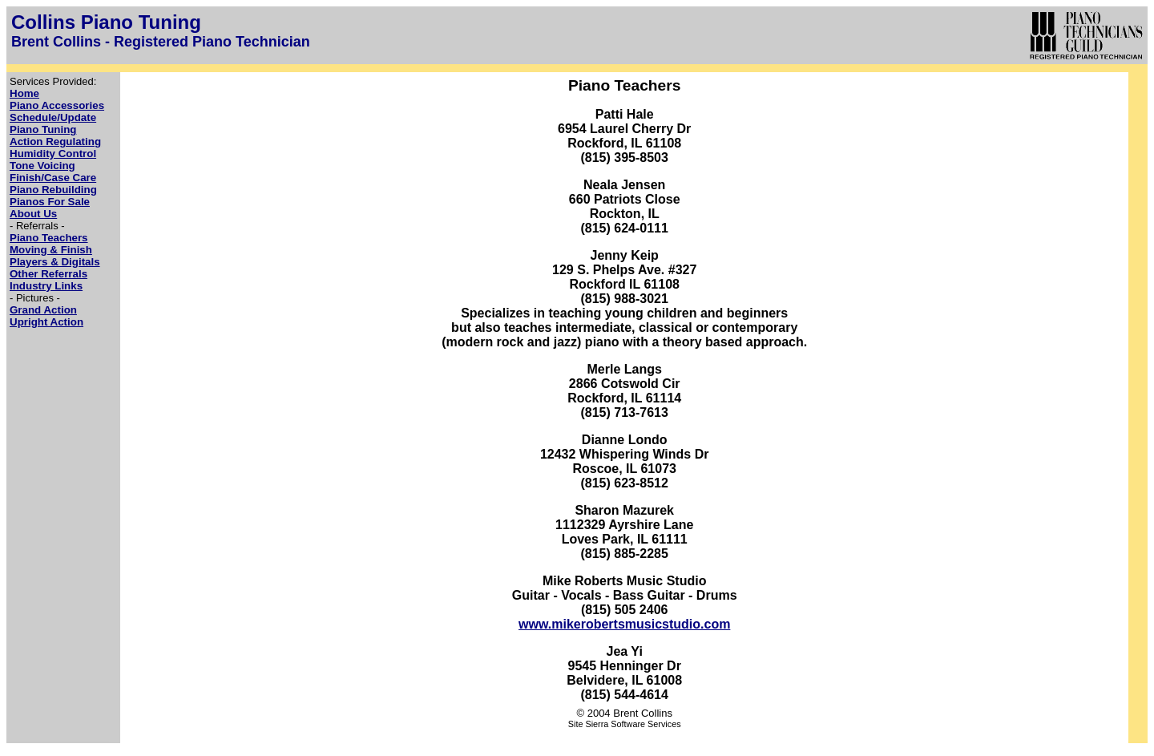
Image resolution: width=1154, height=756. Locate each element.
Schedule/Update (53, 117)
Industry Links (46, 286)
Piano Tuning (43, 129)
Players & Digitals (55, 262)
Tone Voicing (42, 166)
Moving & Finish (51, 250)
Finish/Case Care (53, 178)
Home (24, 93)
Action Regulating (55, 141)
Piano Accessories (57, 105)
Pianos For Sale (50, 202)
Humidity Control (53, 154)
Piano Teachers (49, 238)
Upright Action (46, 322)
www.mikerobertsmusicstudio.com (624, 624)
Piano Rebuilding (53, 190)
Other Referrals (48, 274)
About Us (33, 214)
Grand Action (43, 310)
